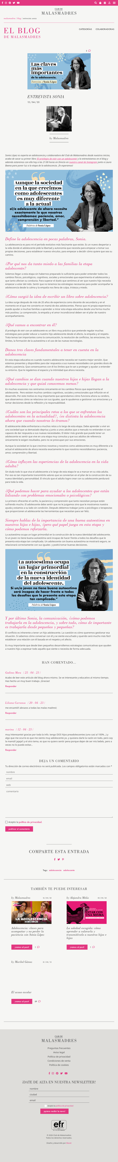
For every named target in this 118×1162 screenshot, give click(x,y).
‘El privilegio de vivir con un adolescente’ (56, 158)
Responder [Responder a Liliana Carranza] (10, 712)
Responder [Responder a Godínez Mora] (10, 686)
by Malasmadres (59, 138)
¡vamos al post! (22, 947)
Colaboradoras (105, 29)
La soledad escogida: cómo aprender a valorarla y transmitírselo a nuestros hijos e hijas (86, 933)
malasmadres (9, 18)
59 (38, 1001)
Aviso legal (59, 1052)
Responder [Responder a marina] (10, 749)
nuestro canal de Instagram (83, 162)
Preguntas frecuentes (59, 1048)
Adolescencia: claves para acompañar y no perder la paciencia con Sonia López (27, 931)
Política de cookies (59, 1064)
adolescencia (55, 870)
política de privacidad (64, 1106)
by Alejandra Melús (78, 897)
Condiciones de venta (59, 1060)
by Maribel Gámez (21, 962)
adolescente (69, 870)
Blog (19, 18)
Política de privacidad (59, 1056)
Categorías (85, 29)
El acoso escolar (21, 992)
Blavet (68, 1143)
